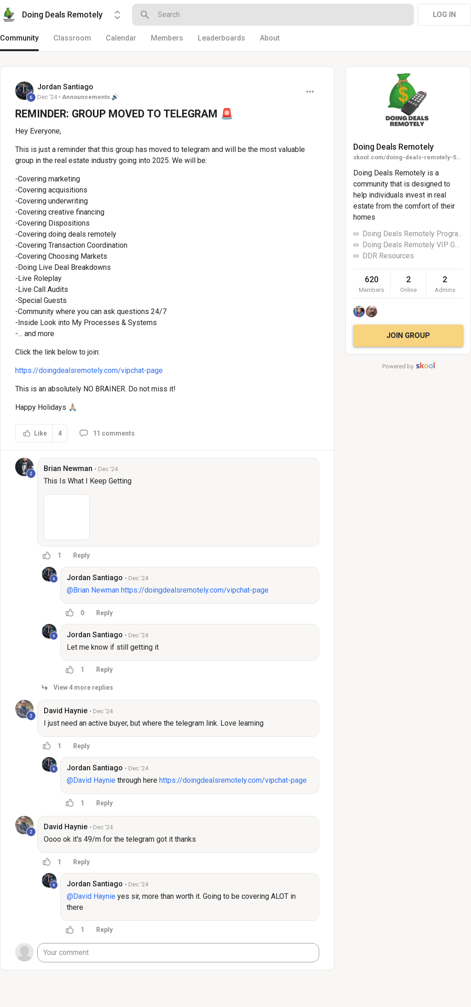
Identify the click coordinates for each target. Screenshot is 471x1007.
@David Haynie (91, 780)
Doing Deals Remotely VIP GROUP (412, 244)
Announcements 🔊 (90, 96)
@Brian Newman (93, 590)
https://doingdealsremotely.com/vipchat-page (89, 370)
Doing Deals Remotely (393, 146)
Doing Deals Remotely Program (412, 233)
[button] (67, 517)
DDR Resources (388, 255)
